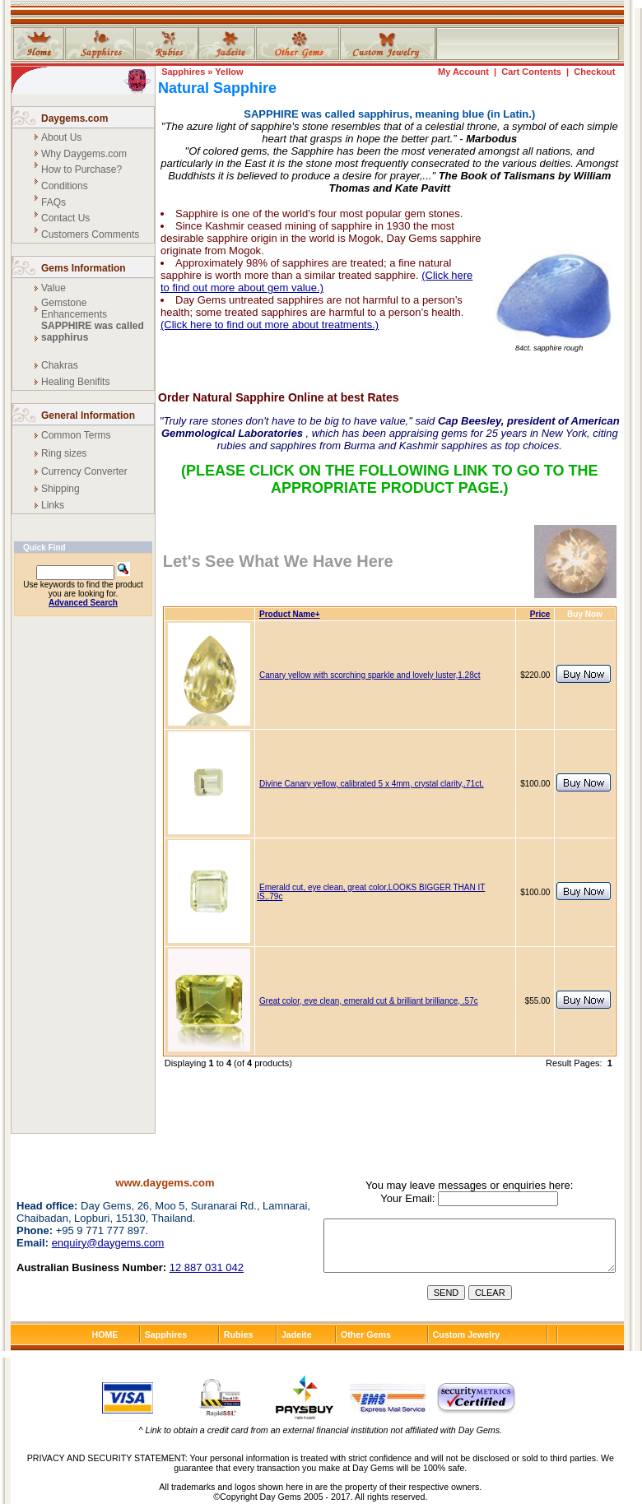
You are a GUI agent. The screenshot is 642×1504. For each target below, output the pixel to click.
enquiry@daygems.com (108, 1243)
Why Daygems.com (84, 154)
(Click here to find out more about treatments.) (269, 324)
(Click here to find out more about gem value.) (316, 281)
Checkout (594, 72)
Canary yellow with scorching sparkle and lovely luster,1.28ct (369, 675)
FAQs (53, 202)
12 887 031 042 (207, 1267)
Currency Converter (84, 471)
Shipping (60, 488)
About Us (61, 137)
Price (540, 614)
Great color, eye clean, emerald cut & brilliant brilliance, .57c (368, 1000)
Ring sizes (63, 453)
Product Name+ (289, 614)
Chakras (59, 365)
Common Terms (75, 435)
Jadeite (296, 1334)
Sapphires (183, 72)
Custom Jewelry (466, 1334)
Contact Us (65, 218)
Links (52, 505)
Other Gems (366, 1334)
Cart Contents (531, 72)
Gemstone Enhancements (74, 308)
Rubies (239, 1334)
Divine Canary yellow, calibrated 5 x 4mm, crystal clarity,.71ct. (371, 783)
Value (53, 288)
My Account (463, 72)
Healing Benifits (75, 382)
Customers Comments (90, 234)
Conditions (64, 186)
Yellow (229, 72)
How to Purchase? (81, 169)
